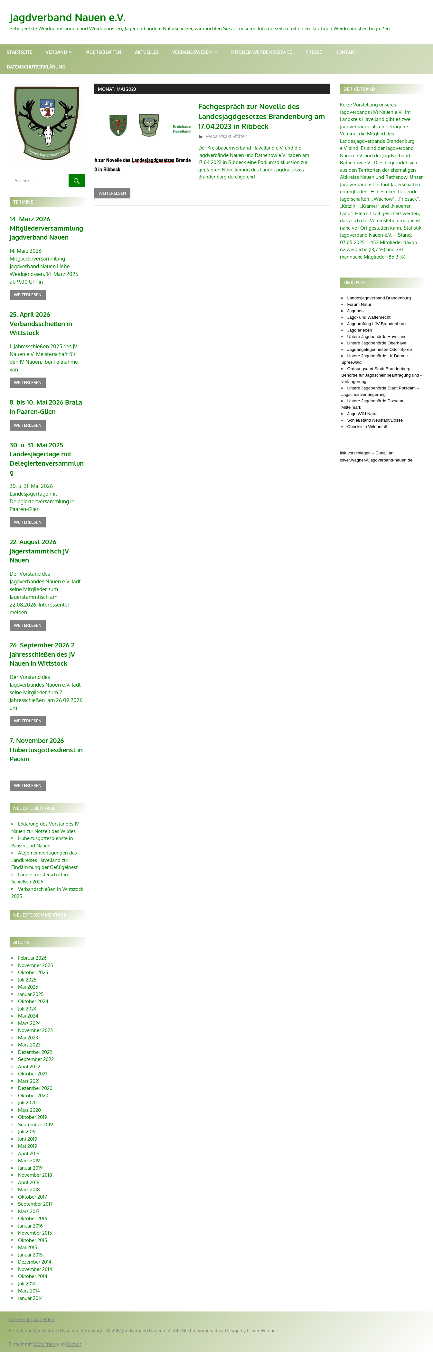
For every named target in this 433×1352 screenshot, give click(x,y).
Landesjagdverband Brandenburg (379, 298)
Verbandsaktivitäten (226, 136)
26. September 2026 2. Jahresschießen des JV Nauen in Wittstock (43, 654)
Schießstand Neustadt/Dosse (375, 420)
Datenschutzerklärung (36, 66)
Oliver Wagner (262, 1330)
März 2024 (29, 1023)
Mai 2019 (27, 1146)
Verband (56, 52)
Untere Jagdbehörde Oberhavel (377, 343)
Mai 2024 (28, 1016)
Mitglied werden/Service (261, 52)
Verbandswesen (192, 52)
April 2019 (29, 1153)
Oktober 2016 (32, 1218)
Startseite (19, 52)
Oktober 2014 (32, 1276)
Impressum (20, 1319)
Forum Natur (359, 304)
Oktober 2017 (32, 1197)
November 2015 (35, 1233)
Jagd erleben (359, 330)
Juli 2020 (27, 1103)
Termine (23, 202)
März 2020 (29, 1110)
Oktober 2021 (32, 1074)
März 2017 (29, 1211)
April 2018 (29, 1182)
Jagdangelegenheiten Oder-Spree (379, 349)
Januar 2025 (31, 994)
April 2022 (29, 1067)
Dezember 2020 (35, 1088)
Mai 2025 (28, 987)
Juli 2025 (27, 980)
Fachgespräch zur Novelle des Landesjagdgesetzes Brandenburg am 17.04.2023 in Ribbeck (261, 116)
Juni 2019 (27, 1139)
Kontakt (345, 52)
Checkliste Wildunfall (367, 426)
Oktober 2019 (32, 1117)
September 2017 (35, 1204)
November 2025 (35, 965)
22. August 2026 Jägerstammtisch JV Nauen (39, 550)
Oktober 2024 (33, 1001)
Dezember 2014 (35, 1262)
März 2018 (29, 1189)
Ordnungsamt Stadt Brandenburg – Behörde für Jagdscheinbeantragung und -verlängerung (381, 375)
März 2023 (29, 1045)
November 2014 (35, 1269)
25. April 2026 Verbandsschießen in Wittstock (41, 323)
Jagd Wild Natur (362, 413)
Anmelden (43, 1319)
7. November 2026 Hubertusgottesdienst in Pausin (46, 749)
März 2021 (29, 1081)
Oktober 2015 (32, 1240)
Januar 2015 (30, 1255)
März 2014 (29, 1291)
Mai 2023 (28, 1038)
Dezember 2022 (35, 1052)
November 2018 (35, 1175)
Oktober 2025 (33, 972)
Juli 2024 (27, 1009)
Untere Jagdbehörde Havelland (377, 336)
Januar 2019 (30, 1168)
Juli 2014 (27, 1284)
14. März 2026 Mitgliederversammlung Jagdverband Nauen (46, 228)
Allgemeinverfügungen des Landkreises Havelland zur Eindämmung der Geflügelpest (44, 860)
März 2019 (29, 1160)
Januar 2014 (30, 1298)
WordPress (44, 1344)
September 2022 (36, 1059)
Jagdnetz (356, 310)
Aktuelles (147, 52)
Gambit (73, 1344)
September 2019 (35, 1124)
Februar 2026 (32, 958)
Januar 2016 (30, 1226)
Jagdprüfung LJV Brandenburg (376, 323)
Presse (314, 52)
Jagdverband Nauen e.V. (68, 17)
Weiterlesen (112, 193)
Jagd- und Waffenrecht (369, 317)
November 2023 (35, 1030)
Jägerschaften (103, 52)
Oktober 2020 (33, 1095)
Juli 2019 (27, 1131)
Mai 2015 (27, 1247)
